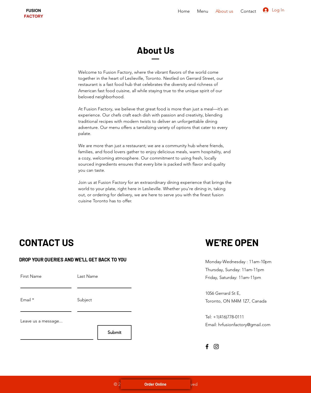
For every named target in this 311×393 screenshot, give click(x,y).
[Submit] (114, 332)
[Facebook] (207, 346)
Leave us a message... (41, 321)
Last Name (87, 276)
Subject (84, 300)
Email (25, 300)
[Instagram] (216, 346)
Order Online (155, 384)
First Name (31, 276)
